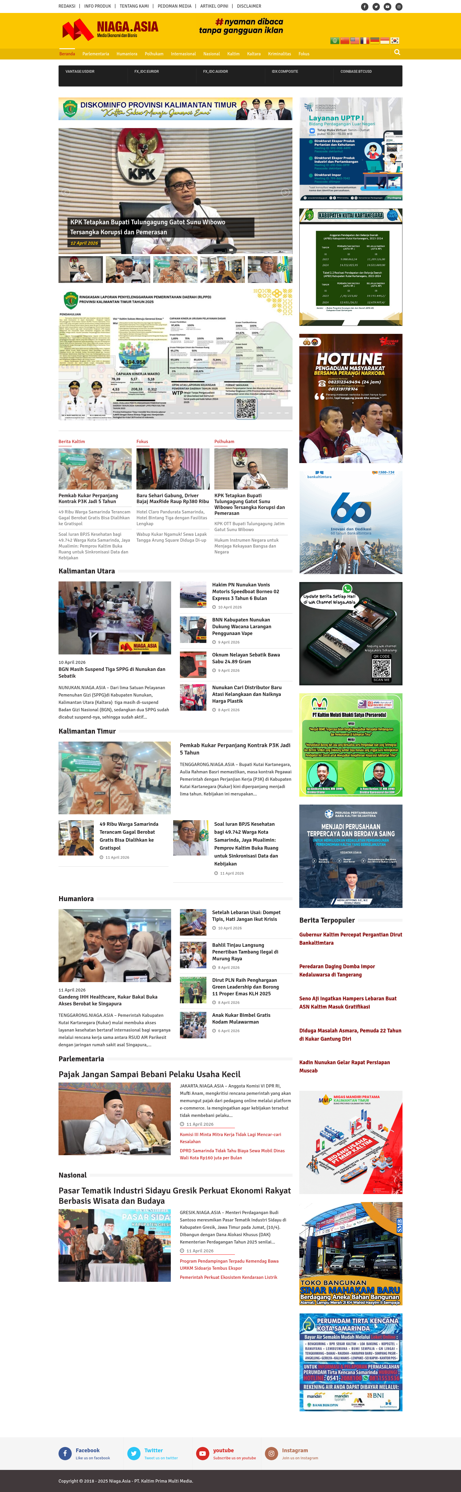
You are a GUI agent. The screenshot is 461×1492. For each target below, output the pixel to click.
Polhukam (154, 54)
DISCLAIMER (249, 6)
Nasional (211, 54)
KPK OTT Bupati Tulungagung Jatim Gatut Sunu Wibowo (249, 527)
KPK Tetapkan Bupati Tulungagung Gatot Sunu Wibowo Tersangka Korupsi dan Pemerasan (249, 504)
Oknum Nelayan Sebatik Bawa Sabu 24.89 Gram (246, 658)
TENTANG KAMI (134, 6)
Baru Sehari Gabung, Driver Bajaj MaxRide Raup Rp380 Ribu (172, 498)
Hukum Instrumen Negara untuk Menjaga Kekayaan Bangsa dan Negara (246, 546)
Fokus (303, 54)
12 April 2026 (84, 243)
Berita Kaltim (72, 442)
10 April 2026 (230, 607)
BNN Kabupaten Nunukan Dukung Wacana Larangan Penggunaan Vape (241, 626)
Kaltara (253, 54)
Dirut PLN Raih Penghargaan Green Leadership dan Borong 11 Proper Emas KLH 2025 (245, 987)
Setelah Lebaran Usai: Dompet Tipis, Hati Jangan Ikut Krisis (246, 915)
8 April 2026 (229, 709)
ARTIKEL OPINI (214, 6)
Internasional (183, 54)
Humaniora (127, 54)
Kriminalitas (279, 54)
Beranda (67, 54)
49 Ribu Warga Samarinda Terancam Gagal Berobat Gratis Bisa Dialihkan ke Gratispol (95, 518)
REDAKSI (67, 6)
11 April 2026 (117, 857)
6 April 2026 (229, 1030)
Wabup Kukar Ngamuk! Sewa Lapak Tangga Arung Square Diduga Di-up (171, 537)
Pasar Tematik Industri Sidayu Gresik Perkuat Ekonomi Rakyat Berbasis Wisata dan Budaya (175, 1195)
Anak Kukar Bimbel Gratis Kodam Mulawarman (241, 1018)
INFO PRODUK (97, 6)
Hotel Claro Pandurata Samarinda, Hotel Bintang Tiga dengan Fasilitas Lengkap (171, 518)
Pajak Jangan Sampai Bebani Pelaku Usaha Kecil (150, 1074)
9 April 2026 (229, 642)
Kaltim (233, 54)
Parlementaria (96, 54)
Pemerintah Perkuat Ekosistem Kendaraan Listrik (228, 1277)
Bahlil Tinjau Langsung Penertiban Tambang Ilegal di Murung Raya (245, 952)
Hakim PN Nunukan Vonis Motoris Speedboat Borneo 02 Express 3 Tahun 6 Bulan (245, 591)
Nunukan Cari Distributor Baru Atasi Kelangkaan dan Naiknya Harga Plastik (247, 694)
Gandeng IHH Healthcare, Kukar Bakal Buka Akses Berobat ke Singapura (108, 1000)
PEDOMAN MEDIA (174, 6)
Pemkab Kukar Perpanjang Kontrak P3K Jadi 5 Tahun (88, 498)
